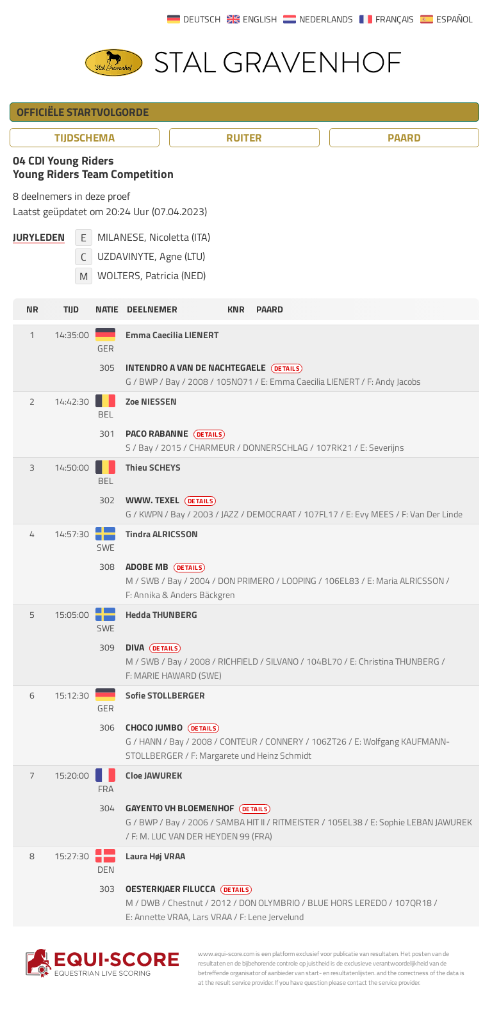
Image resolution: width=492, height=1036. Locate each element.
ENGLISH (260, 19)
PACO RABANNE (176, 433)
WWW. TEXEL (172, 500)
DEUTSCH (201, 19)
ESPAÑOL (454, 19)
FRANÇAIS (394, 19)
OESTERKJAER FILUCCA (190, 889)
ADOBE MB (167, 567)
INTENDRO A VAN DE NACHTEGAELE (215, 367)
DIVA (154, 647)
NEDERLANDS (326, 19)
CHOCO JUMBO (174, 727)
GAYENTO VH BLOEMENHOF (199, 808)
